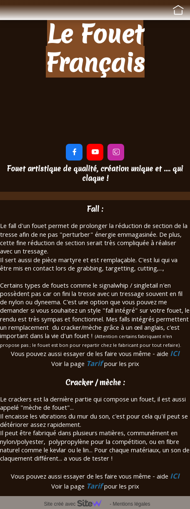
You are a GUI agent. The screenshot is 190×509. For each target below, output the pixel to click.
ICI (175, 355)
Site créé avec (76, 504)
